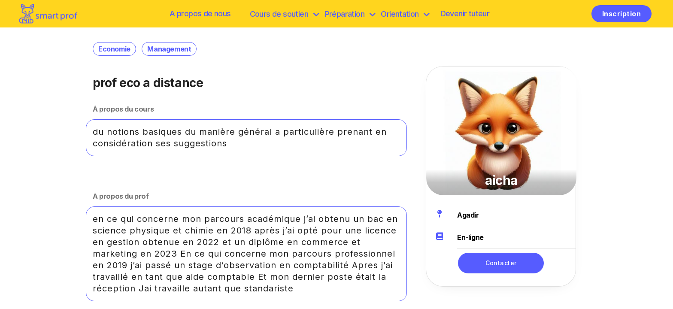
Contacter (501, 263)
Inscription (621, 13)
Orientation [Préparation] (405, 13)
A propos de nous (200, 13)
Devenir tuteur (465, 13)
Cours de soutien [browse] (284, 13)
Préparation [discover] (350, 13)
